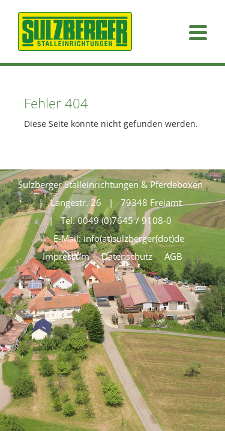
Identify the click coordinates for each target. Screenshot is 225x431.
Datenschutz (126, 256)
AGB (173, 256)
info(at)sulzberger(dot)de (133, 238)
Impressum (66, 256)
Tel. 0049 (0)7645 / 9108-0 (116, 220)
